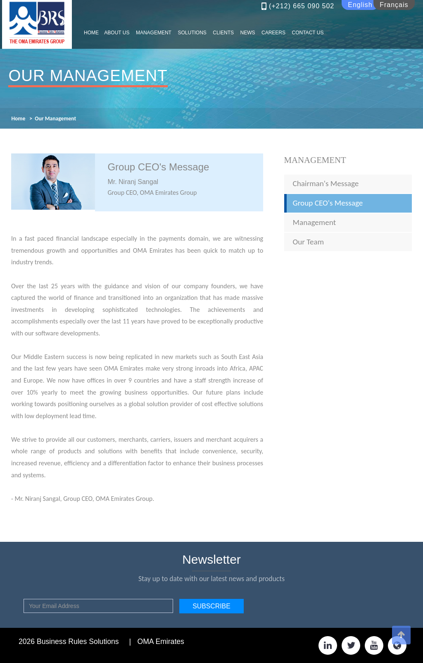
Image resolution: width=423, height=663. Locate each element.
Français (394, 4)
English (360, 4)
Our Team (308, 242)
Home (18, 118)
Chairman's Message (326, 183)
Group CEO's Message (328, 203)
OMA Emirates (160, 641)
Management (315, 160)
